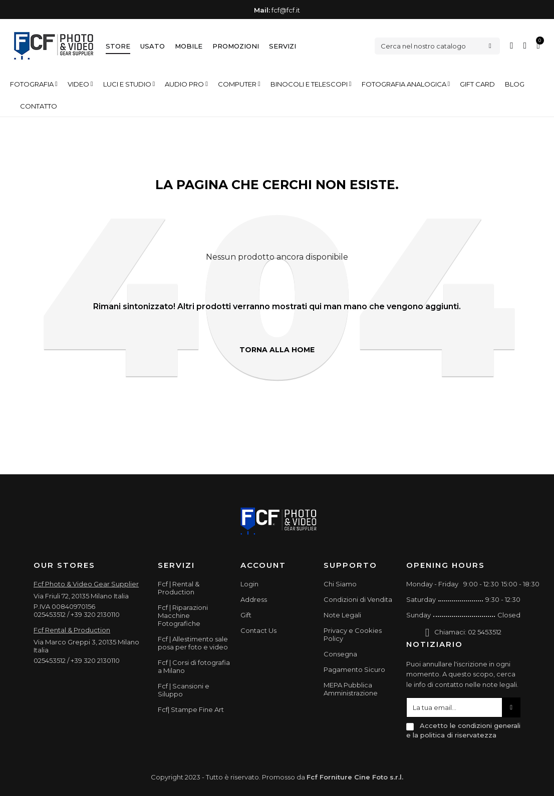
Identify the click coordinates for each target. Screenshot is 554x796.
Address (253, 599)
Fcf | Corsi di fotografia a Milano (194, 666)
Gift (245, 615)
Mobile (188, 46)
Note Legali (342, 615)
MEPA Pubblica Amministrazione (351, 689)
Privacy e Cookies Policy (353, 634)
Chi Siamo (340, 584)
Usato (152, 46)
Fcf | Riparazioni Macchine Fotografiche (183, 615)
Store (118, 46)
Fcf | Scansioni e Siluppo (183, 690)
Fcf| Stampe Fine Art (191, 709)
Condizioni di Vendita (358, 599)
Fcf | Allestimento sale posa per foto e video (193, 643)
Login (249, 584)
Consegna (340, 654)
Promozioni (235, 46)
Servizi (282, 46)
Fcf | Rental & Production (178, 588)
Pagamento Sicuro (354, 669)
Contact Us (258, 630)
